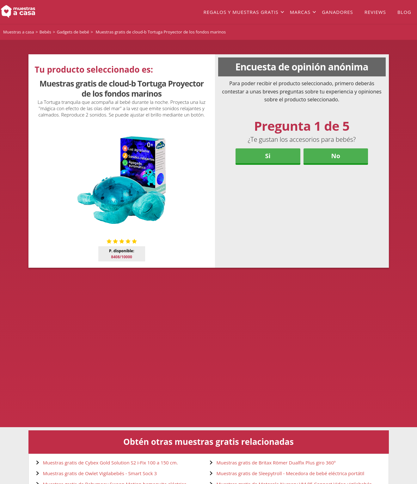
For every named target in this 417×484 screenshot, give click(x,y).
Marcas (300, 12)
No (335, 156)
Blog (404, 12)
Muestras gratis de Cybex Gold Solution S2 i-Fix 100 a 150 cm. (110, 462)
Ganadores (337, 12)
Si (268, 156)
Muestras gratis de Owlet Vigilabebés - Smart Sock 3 (100, 473)
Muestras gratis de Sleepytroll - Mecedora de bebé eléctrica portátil (291, 473)
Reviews (375, 12)
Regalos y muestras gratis (240, 12)
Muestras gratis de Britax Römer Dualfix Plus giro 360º (276, 462)
